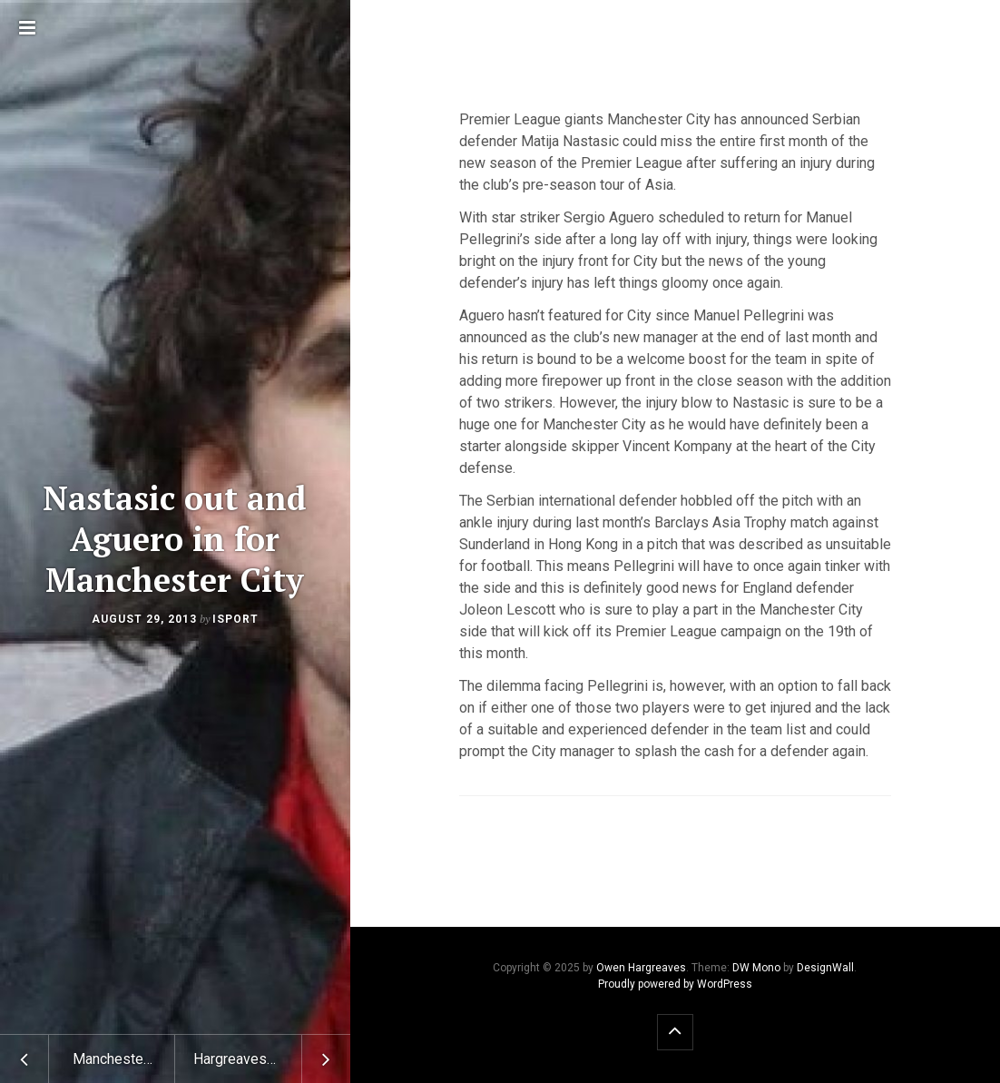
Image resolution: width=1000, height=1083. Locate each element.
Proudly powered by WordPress (675, 984)
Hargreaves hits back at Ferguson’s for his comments (271, 1059)
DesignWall (825, 967)
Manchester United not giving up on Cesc (124, 1059)
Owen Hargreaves (641, 967)
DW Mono (756, 967)
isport (235, 619)
